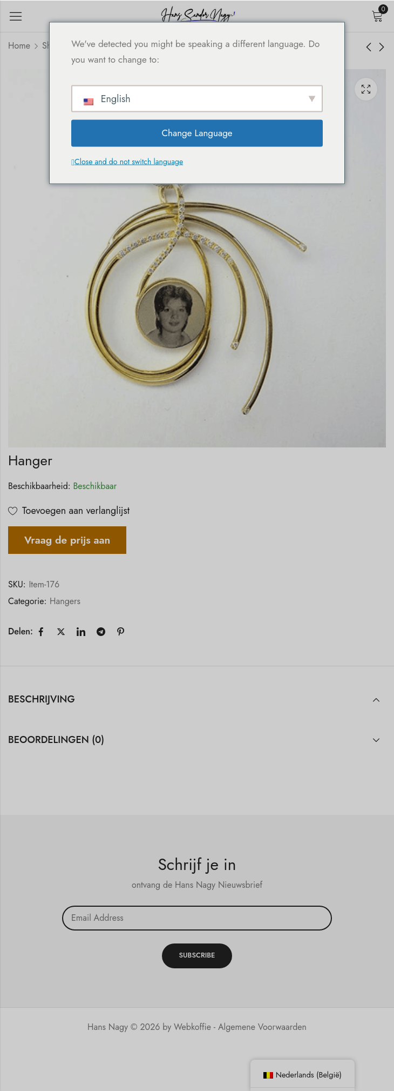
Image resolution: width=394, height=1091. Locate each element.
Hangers (65, 601)
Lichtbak (366, 89)
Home (19, 45)
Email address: (197, 918)
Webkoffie (192, 1027)
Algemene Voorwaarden (262, 1027)
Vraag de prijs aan (67, 539)
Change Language (196, 132)
